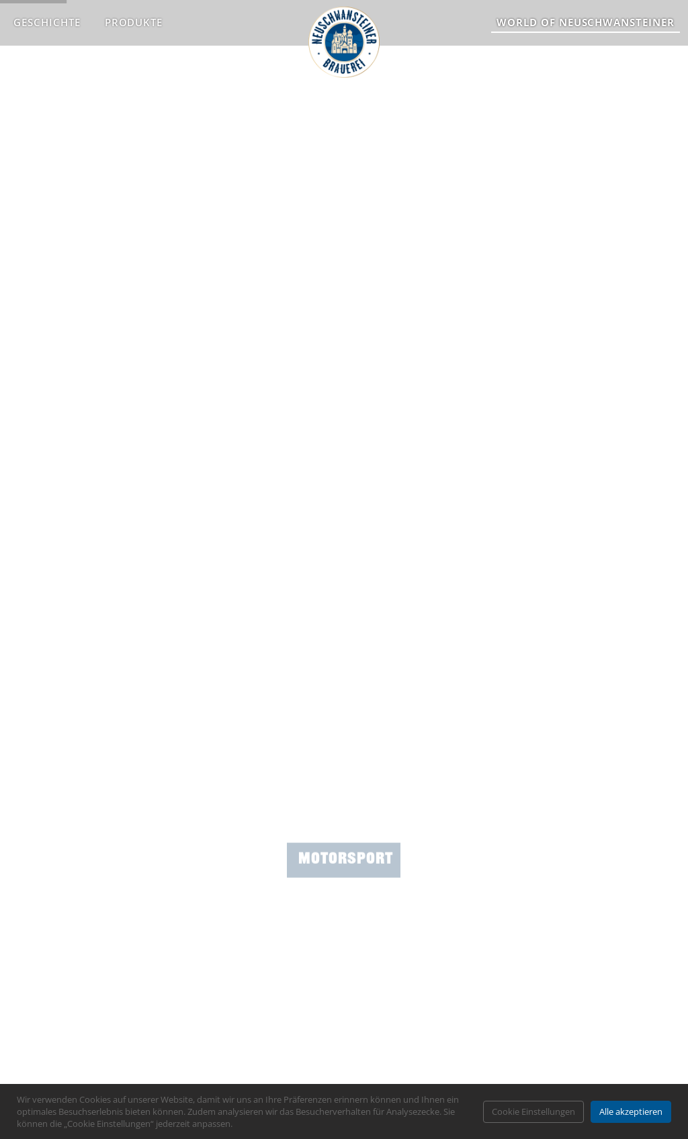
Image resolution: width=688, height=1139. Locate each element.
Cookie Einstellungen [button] (533, 1111)
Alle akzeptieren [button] (630, 1111)
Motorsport (345, 898)
